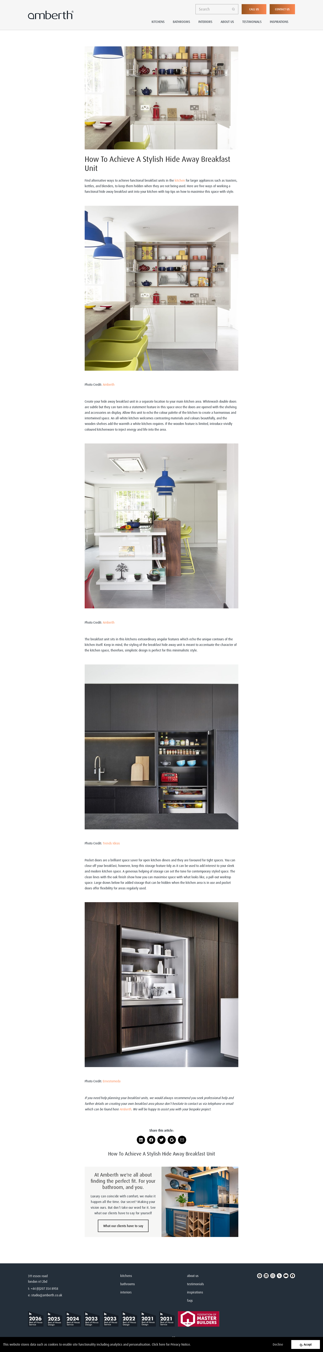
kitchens (126, 1276)
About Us (227, 22)
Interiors (205, 22)
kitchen (180, 180)
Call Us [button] (254, 9)
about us (193, 1276)
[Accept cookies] (305, 1344)
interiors (126, 1292)
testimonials (195, 1284)
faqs (190, 1300)
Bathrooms (181, 22)
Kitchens (158, 22)
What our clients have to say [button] (123, 1226)
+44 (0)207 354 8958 (44, 1288)
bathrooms (127, 1284)
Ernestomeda (112, 1081)
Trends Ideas (111, 843)
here (162, 1344)
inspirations (195, 1292)
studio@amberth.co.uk (46, 1295)
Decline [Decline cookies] (278, 1344)
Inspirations (279, 22)
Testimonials (252, 22)
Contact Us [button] (282, 9)
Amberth (109, 384)
